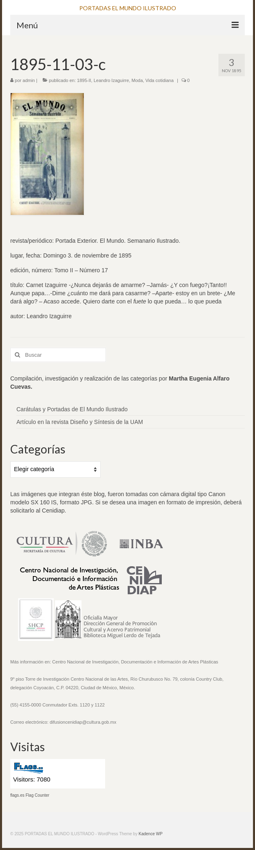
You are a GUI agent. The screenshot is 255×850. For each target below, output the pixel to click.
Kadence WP (150, 834)
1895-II (84, 80)
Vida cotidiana (159, 80)
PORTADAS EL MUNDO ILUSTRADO (127, 8)
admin (29, 80)
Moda (137, 80)
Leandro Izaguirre (111, 80)
